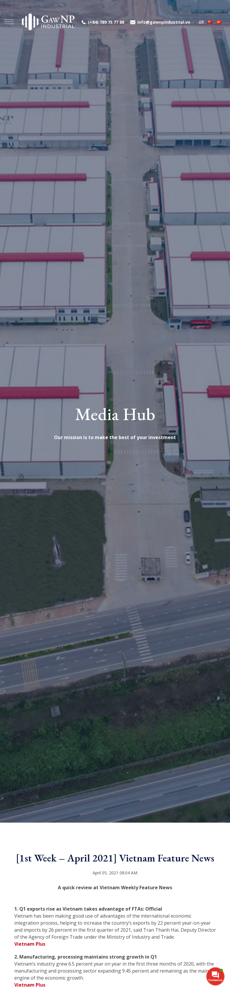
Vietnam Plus (29, 944)
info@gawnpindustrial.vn (163, 22)
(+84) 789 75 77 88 (106, 22)
